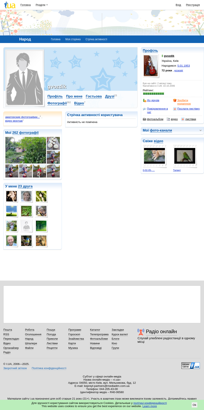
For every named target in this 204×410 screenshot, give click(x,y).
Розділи (40, 4)
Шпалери (31, 343)
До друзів (151, 100)
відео (172, 119)
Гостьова (94, 96)
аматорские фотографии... (22, 117)
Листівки (52, 343)
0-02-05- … (149, 170)
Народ (29, 338)
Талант (177, 170)
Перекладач (11, 338)
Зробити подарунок (182, 102)
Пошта (7, 329)
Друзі (109, 96)
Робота (29, 329)
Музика (73, 347)
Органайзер (11, 347)
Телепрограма (99, 334)
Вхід (178, 4)
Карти (72, 343)
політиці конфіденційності (150, 403)
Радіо (6, 352)
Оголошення (33, 334)
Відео (79, 103)
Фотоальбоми (99, 338)
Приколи (52, 338)
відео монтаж (14, 120)
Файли (29, 347)
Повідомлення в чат (155, 110)
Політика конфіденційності (49, 368)
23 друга (25, 186)
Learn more (150, 406)
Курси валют (120, 334)
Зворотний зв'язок (15, 368)
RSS (6, 334)
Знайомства (76, 338)
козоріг (178, 70)
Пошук (51, 329)
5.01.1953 (183, 65)
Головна (25, 4)
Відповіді (96, 347)
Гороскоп (74, 334)
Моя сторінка (73, 39)
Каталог (95, 329)
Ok (194, 404)
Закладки (118, 329)
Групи (115, 347)
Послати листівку (186, 108)
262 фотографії (25, 133)
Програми (74, 329)
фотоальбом (153, 119)
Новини (95, 343)
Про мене (74, 96)
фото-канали (161, 130)
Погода (51, 334)
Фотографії (57, 103)
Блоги (115, 338)
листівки (188, 119)
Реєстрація (193, 4)
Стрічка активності (96, 39)
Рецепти (52, 347)
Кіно (114, 343)
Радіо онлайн (161, 331)
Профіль (150, 51)
